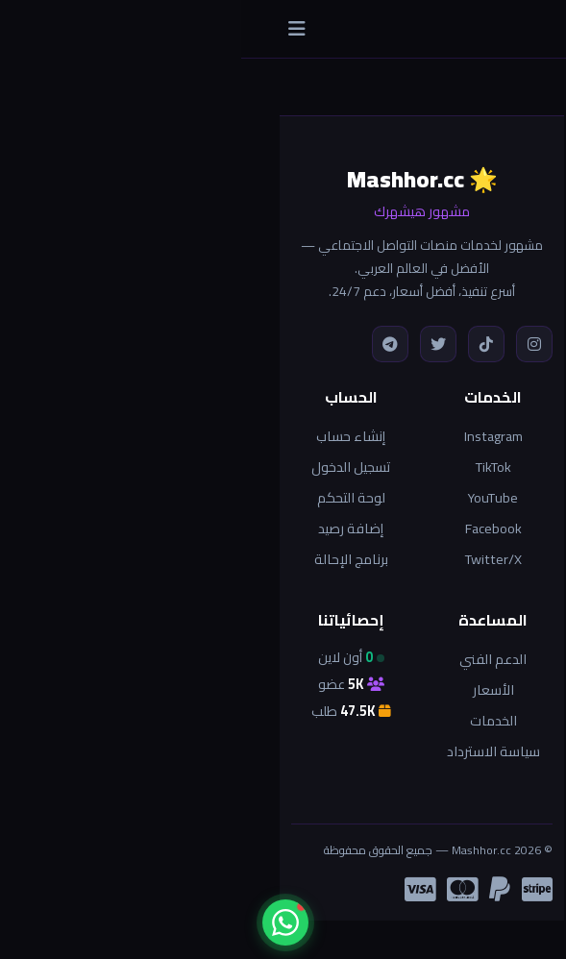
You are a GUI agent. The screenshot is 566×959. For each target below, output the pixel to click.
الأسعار (252, 689)
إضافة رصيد (109, 528)
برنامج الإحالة (110, 559)
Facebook (252, 528)
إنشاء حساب (109, 436)
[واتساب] (44, 922)
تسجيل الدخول (109, 467)
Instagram (252, 436)
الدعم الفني (251, 659)
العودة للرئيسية (425, 617)
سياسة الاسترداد (252, 751)
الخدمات (252, 720)
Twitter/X (252, 559)
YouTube (252, 497)
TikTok (252, 467)
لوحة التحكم (110, 497)
